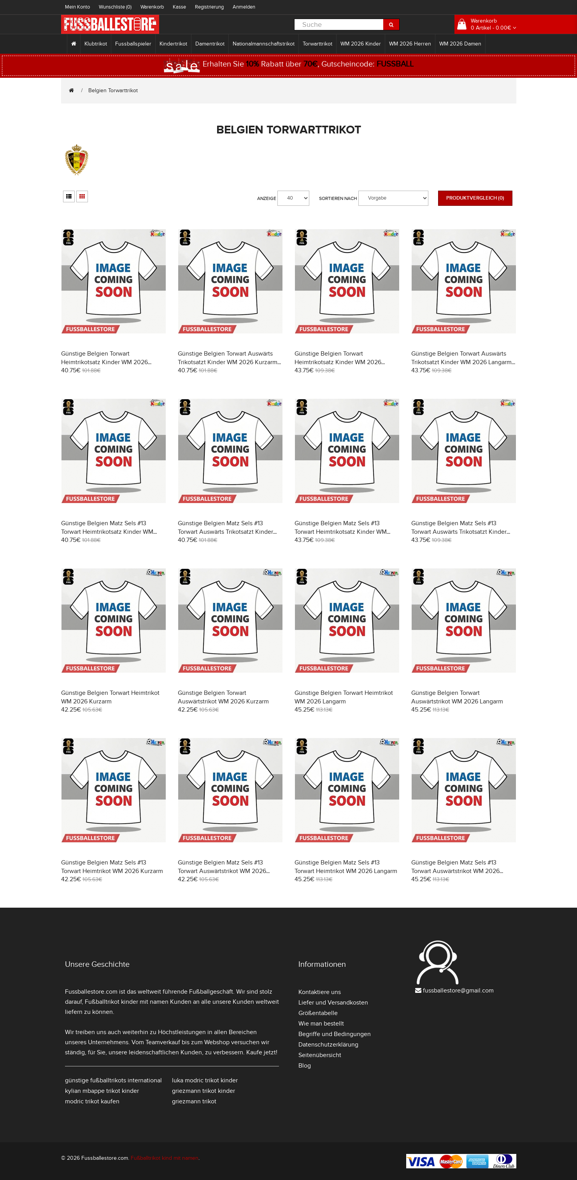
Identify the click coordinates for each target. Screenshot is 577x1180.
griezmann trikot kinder (203, 1091)
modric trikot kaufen (92, 1101)
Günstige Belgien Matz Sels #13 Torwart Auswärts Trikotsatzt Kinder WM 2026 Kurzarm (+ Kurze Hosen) (225, 531)
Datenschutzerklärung (328, 1044)
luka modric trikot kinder (205, 1080)
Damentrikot (209, 43)
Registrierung (209, 7)
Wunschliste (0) (115, 7)
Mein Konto (77, 7)
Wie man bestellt (321, 1023)
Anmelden (244, 7)
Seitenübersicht (319, 1055)
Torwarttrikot (317, 43)
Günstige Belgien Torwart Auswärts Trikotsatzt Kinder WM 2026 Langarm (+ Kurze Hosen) (461, 362)
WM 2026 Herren (410, 43)
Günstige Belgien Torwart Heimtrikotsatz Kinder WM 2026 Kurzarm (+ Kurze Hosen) (104, 362)
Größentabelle (318, 1013)
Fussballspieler (133, 43)
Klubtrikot (95, 43)
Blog (304, 1066)
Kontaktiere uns (319, 992)
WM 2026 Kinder (360, 43)
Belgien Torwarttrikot (113, 90)
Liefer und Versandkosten (333, 1002)
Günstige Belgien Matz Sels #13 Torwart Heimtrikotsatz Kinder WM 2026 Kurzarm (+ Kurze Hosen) (107, 531)
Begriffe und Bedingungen (334, 1034)
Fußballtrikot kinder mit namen (126, 1002)
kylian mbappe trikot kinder (102, 1091)
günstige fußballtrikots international (113, 1080)
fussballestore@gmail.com (458, 990)
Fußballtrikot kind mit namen (164, 1158)
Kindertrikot (173, 43)
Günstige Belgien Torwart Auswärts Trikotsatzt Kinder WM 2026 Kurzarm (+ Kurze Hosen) (227, 362)
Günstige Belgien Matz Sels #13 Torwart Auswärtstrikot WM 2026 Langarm (455, 871)
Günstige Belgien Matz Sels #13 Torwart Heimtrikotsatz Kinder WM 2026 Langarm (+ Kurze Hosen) (341, 531)
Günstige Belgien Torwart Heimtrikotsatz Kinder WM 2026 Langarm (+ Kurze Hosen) (338, 362)
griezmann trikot (194, 1101)
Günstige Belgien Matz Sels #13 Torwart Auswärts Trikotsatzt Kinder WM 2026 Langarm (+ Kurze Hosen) (459, 531)
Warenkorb (152, 7)
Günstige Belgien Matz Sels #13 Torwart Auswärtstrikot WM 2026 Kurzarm (222, 871)
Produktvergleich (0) (475, 198)
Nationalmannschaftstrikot (264, 43)
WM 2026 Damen (460, 43)
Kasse (179, 7)
